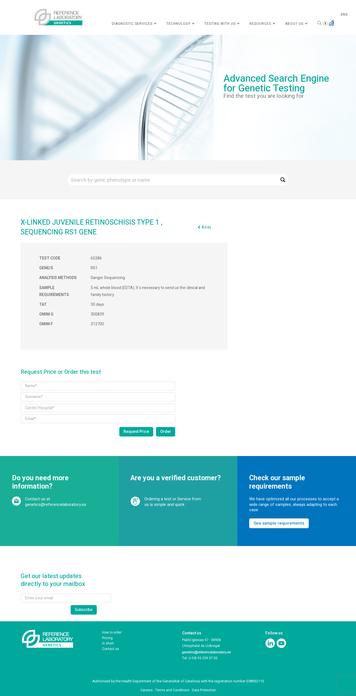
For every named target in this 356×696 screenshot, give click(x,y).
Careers (146, 690)
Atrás (206, 227)
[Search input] (173, 180)
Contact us (110, 648)
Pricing (107, 638)
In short (108, 643)
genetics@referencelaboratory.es (55, 504)
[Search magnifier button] (282, 179)
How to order (112, 632)
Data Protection (204, 690)
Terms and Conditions (172, 690)
